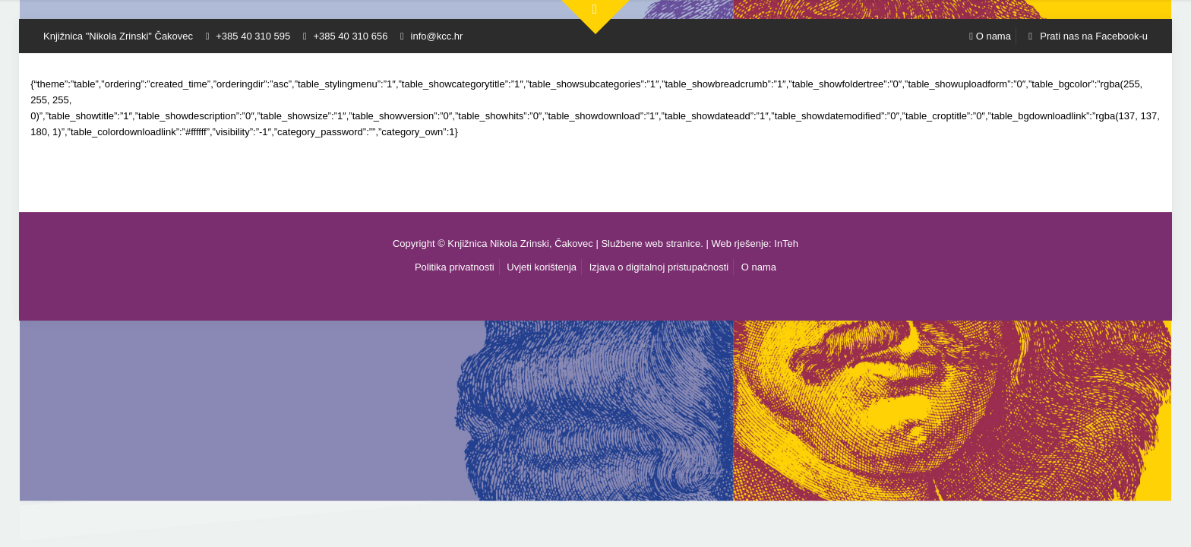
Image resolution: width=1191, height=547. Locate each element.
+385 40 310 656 (350, 36)
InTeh (786, 243)
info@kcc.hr (437, 36)
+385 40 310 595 (253, 36)
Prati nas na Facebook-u (1086, 36)
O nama (990, 36)
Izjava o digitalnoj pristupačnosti (659, 267)
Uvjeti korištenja (542, 267)
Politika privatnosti (454, 267)
